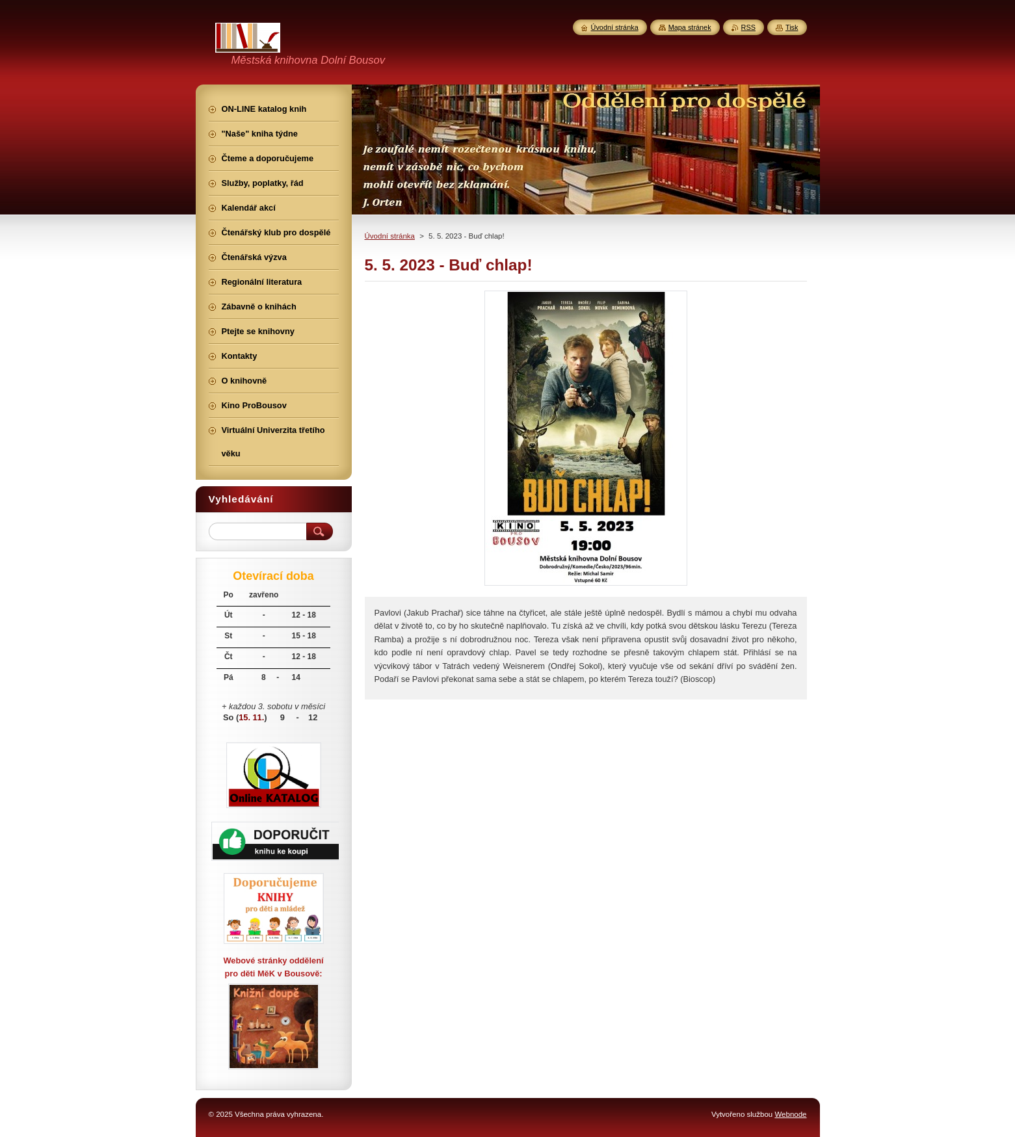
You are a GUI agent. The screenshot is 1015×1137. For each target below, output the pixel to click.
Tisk (791, 27)
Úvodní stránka (390, 236)
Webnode (790, 1114)
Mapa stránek (689, 27)
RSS (748, 27)
